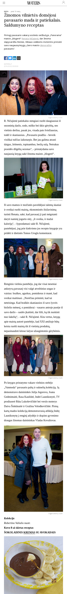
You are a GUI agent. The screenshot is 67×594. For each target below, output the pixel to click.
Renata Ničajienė (30, 38)
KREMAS (29, 532)
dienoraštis (45, 45)
